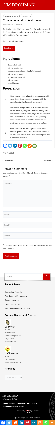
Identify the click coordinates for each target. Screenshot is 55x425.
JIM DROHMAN (19, 5)
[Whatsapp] (25, 146)
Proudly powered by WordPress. (28, 418)
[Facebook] (5, 146)
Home (5, 403)
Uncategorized (26, 16)
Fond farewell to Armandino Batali (17, 308)
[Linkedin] (15, 146)
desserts (11, 153)
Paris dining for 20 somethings (16, 296)
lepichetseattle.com (10, 342)
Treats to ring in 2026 (12, 304)
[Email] (34, 146)
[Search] (46, 277)
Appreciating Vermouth (13, 292)
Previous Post (7, 160)
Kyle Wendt (34, 411)
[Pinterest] (20, 146)
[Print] (29, 146)
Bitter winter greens (12, 300)
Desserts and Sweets (11, 16)
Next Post (49, 160)
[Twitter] (10, 146)
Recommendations (10, 406)
